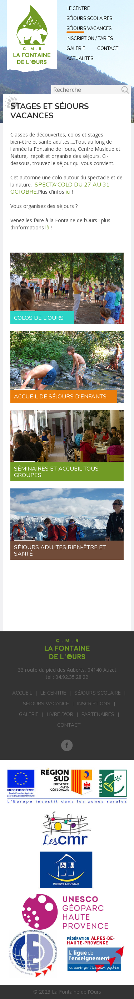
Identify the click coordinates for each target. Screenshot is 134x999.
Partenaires (97, 714)
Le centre (53, 693)
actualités (79, 58)
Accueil (22, 693)
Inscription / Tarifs (89, 38)
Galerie (75, 48)
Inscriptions (93, 703)
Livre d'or (60, 714)
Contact (107, 48)
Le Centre (78, 8)
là (46, 227)
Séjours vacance (46, 703)
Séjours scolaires (89, 18)
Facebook (67, 745)
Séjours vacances (88, 28)
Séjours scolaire (97, 693)
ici (68, 191)
